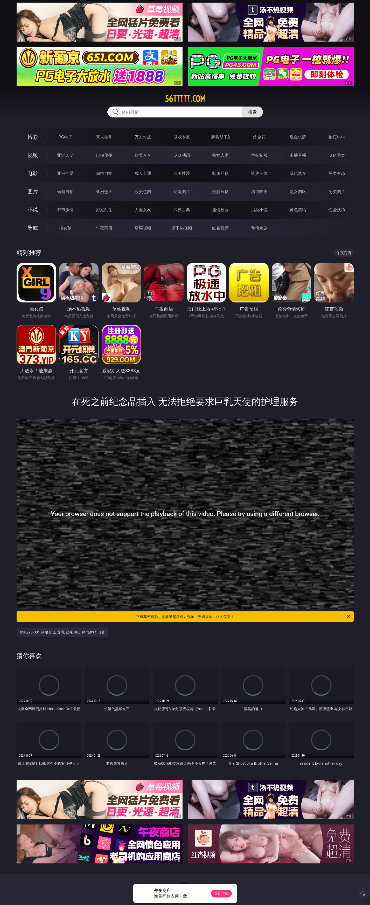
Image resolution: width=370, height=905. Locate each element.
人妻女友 (143, 210)
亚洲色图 (104, 191)
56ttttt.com (185, 99)
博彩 (32, 136)
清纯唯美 (259, 191)
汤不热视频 (181, 228)
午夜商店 (104, 228)
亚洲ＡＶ (65, 155)
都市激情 (65, 210)
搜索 (252, 112)
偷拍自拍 (104, 173)
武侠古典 (181, 210)
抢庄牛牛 (337, 137)
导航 (32, 227)
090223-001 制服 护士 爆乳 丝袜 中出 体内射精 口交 (62, 632)
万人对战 (143, 137)
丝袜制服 (259, 155)
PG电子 (65, 137)
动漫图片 (181, 191)
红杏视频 (220, 228)
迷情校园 (220, 210)
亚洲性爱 (65, 173)
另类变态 (337, 173)
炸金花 (259, 137)
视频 (32, 154)
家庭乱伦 (104, 210)
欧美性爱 (181, 173)
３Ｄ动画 (181, 155)
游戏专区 (181, 137)
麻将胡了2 (220, 137)
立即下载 (221, 893)
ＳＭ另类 (337, 155)
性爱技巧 (337, 210)
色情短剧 (259, 228)
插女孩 (65, 228)
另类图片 (337, 191)
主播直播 (298, 155)
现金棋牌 (298, 137)
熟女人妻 (220, 155)
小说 (32, 209)
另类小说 (259, 210)
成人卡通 (143, 173)
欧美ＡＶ (143, 155)
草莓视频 (143, 228)
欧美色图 (143, 191)
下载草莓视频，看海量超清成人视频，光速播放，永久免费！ (243, 616)
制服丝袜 (220, 173)
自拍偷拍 (104, 155)
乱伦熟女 (298, 173)
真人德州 (104, 137)
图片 (32, 191)
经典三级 (259, 173)
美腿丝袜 (220, 191)
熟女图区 (298, 191)
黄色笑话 (298, 210)
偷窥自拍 (65, 191)
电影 (32, 173)
